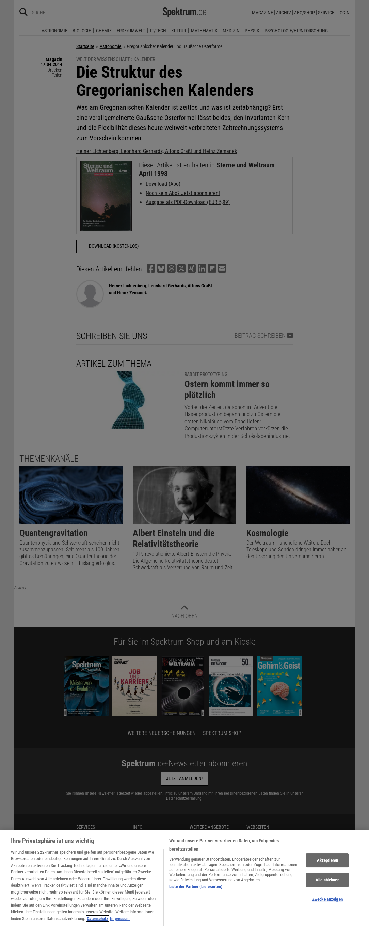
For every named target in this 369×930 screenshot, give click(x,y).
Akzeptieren (327, 863)
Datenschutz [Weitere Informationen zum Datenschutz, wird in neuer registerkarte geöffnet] (97, 922)
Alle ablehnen (327, 883)
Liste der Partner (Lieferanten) (195, 890)
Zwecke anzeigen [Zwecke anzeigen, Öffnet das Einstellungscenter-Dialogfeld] (327, 902)
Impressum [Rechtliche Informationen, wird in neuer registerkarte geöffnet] (120, 922)
